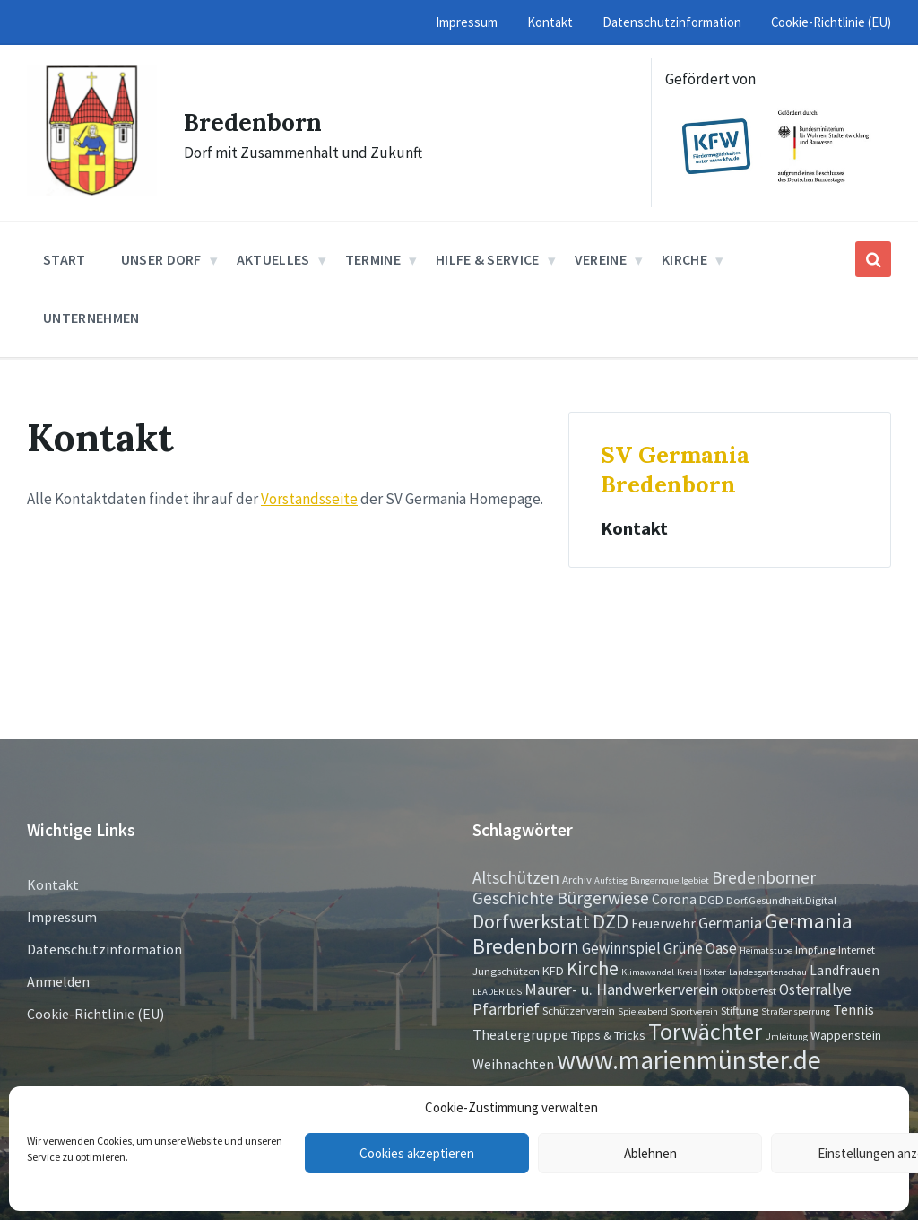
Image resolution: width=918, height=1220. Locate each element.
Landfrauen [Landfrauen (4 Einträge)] (844, 970)
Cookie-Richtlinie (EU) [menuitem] (831, 21)
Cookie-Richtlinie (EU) (95, 1014)
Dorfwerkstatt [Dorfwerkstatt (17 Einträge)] (531, 921)
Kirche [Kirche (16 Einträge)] (593, 968)
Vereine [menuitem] (601, 259)
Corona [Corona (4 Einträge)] (674, 899)
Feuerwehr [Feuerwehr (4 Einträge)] (663, 923)
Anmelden (58, 981)
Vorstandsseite (309, 499)
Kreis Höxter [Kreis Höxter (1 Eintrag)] (701, 972)
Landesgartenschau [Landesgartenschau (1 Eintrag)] (768, 972)
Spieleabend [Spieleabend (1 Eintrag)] (643, 1011)
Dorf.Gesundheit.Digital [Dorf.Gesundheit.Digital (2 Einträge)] (781, 900)
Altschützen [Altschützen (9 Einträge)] (515, 877)
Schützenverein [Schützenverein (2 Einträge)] (578, 1010)
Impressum (62, 917)
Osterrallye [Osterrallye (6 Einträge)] (815, 989)
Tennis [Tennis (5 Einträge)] (853, 1009)
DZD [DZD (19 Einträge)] (610, 921)
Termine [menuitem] (373, 259)
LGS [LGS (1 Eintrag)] (514, 992)
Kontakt (634, 528)
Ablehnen (650, 1153)
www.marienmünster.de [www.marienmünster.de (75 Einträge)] (689, 1059)
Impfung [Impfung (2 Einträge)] (815, 949)
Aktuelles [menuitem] (273, 259)
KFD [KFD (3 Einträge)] (553, 971)
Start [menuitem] (64, 259)
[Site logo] (92, 190)
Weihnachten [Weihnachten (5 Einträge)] (513, 1064)
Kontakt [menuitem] (550, 21)
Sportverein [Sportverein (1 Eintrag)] (694, 1011)
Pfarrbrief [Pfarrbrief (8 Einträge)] (506, 1008)
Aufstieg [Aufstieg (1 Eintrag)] (611, 880)
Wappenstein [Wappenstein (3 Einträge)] (845, 1035)
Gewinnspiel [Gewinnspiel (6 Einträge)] (621, 948)
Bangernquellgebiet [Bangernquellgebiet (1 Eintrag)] (669, 880)
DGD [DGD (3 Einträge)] (711, 900)
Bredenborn (260, 121)
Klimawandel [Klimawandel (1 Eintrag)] (647, 972)
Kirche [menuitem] (684, 259)
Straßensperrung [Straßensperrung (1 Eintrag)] (795, 1011)
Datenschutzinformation (104, 949)
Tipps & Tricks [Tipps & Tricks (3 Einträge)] (608, 1035)
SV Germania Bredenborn (675, 469)
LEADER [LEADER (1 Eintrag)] (488, 992)
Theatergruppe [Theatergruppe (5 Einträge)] (520, 1034)
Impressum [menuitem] (467, 21)
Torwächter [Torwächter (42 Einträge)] (705, 1031)
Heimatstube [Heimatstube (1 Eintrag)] (766, 950)
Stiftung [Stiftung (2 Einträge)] (739, 1010)
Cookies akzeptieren (416, 1153)
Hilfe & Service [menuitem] (488, 259)
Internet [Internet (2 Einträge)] (856, 949)
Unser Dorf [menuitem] (161, 259)
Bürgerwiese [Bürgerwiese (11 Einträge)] (603, 897)
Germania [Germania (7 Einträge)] (730, 923)
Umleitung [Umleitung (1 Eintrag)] (786, 1036)
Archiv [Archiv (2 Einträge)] (577, 879)
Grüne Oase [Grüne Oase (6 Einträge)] (700, 948)
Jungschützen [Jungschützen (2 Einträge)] (506, 970)
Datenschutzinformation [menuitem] (671, 21)
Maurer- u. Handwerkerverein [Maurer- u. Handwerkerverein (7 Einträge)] (621, 989)
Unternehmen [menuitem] (91, 318)
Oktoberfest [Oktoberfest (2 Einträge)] (748, 990)
